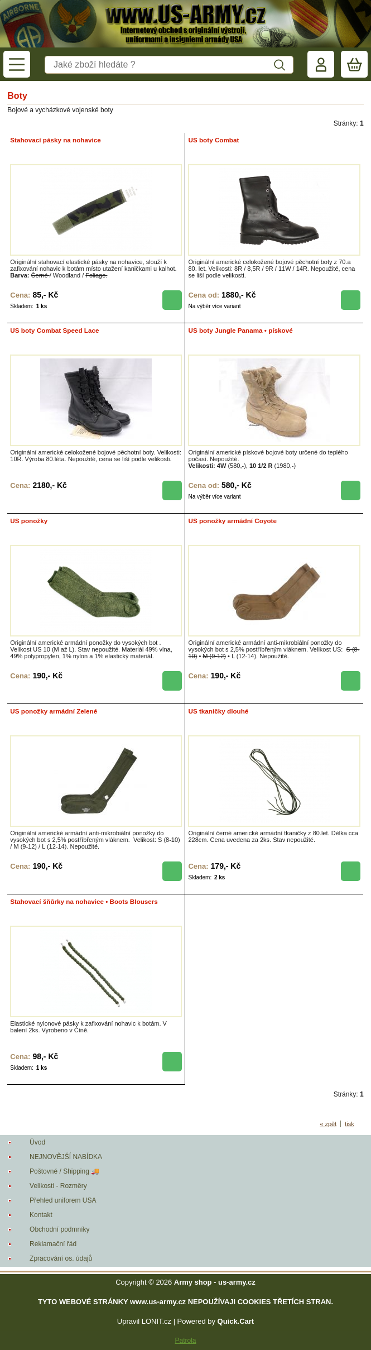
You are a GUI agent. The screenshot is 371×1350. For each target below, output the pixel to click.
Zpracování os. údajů (61, 1258)
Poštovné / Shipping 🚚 (64, 1171)
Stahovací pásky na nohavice (55, 139)
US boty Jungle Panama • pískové (240, 330)
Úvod (37, 1142)
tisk (349, 1124)
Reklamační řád (53, 1244)
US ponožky (28, 520)
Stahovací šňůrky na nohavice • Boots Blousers (84, 901)
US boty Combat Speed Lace (54, 330)
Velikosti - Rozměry (58, 1186)
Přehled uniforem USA (63, 1200)
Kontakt (41, 1215)
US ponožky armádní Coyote (232, 520)
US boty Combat (213, 139)
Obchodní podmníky (59, 1229)
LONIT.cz (156, 1321)
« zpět (328, 1124)
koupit (172, 300)
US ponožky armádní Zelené (53, 711)
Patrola (185, 1340)
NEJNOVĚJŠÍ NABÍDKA (66, 1157)
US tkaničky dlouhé (218, 711)
